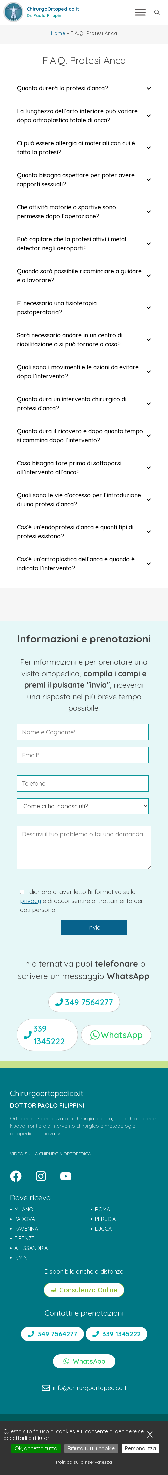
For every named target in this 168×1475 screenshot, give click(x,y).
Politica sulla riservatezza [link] (84, 1462)
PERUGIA (105, 1219)
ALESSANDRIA (31, 1248)
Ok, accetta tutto (36, 1448)
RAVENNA (26, 1228)
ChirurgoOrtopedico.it (53, 9)
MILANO (23, 1209)
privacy (30, 901)
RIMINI (21, 1257)
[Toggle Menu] (140, 12)
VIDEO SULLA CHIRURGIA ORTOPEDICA (50, 1153)
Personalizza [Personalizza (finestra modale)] (140, 1448)
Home (58, 33)
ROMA (102, 1209)
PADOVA (24, 1219)
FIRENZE (24, 1238)
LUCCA (103, 1228)
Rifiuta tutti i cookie (91, 1448)
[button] (157, 12)
